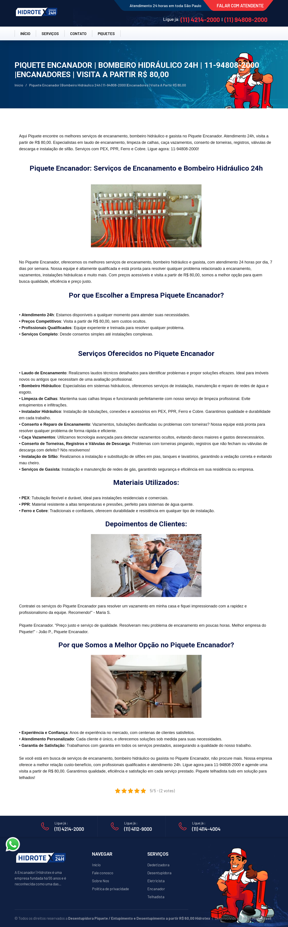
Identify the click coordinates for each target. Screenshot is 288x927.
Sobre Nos (100, 880)
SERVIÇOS (50, 33)
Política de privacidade (110, 888)
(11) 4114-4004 (206, 829)
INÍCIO (25, 33)
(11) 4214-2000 (200, 19)
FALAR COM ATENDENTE (240, 5)
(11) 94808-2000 (245, 19)
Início (19, 85)
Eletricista (156, 880)
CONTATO (78, 33)
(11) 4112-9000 (138, 829)
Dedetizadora (158, 865)
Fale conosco (102, 872)
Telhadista (155, 896)
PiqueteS (106, 33)
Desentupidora (159, 872)
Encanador (156, 888)
